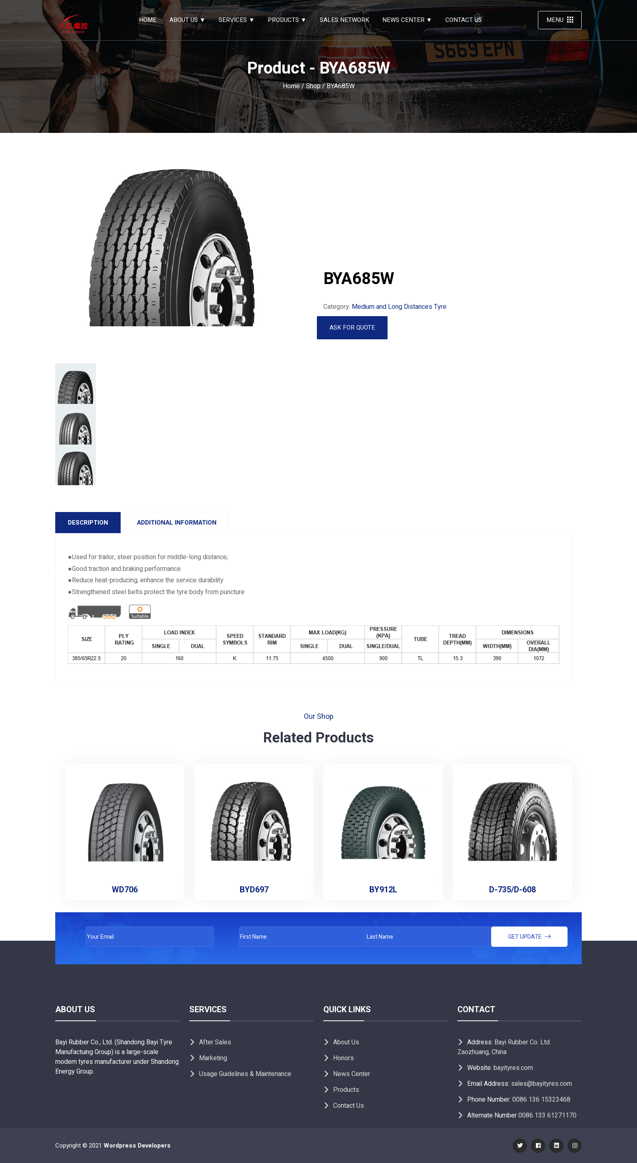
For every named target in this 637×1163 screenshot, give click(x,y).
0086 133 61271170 (547, 1115)
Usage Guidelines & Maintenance (245, 1074)
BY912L (383, 890)
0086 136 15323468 (541, 1099)
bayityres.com (513, 1068)
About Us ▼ (187, 19)
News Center (351, 1074)
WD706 (125, 890)
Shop (313, 86)
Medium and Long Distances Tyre (399, 307)
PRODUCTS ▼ (287, 19)
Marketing (213, 1058)
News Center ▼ (407, 19)
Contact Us (463, 19)
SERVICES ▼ (237, 19)
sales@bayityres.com (541, 1084)
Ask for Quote (352, 327)
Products (346, 1090)
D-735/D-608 (512, 890)
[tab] (88, 522)
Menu (559, 19)
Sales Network (344, 19)
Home (147, 19)
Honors (343, 1058)
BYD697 (254, 890)
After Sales (215, 1042)
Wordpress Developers (137, 1145)
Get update (529, 937)
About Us (346, 1042)
